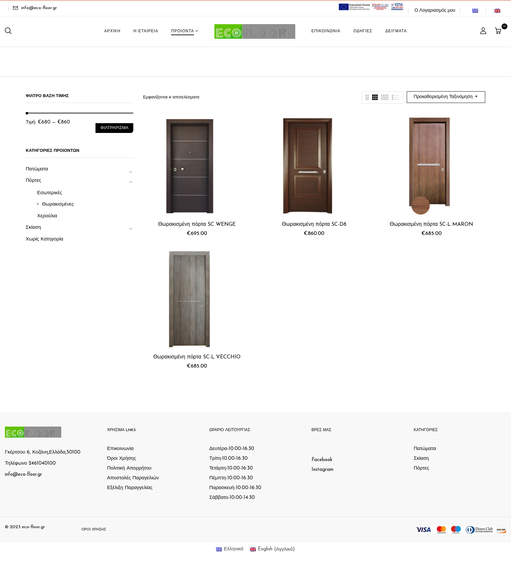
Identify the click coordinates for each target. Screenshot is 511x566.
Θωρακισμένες (58, 204)
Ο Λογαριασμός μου (435, 10)
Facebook (322, 459)
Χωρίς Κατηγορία (44, 239)
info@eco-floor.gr (39, 8)
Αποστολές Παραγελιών (133, 478)
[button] (499, 31)
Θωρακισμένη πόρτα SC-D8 (314, 224)
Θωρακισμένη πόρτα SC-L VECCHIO (196, 357)
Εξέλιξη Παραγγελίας (130, 488)
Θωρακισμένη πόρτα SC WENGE (197, 224)
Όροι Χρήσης (121, 458)
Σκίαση (33, 227)
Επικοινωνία (120, 448)
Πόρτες (33, 180)
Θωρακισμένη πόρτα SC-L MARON (431, 224)
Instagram (322, 469)
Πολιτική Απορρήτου (129, 468)
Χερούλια (47, 216)
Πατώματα (37, 169)
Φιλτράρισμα (114, 128)
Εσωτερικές (49, 193)
